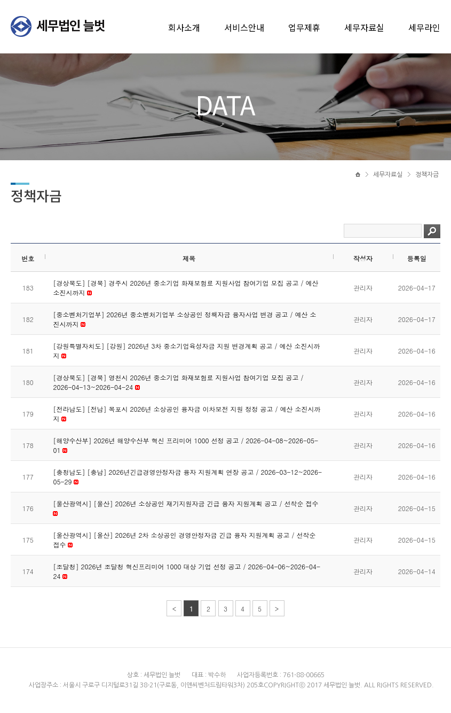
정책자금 (427, 174)
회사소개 (184, 27)
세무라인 (424, 27)
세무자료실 (364, 27)
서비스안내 (244, 27)
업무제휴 (304, 27)
